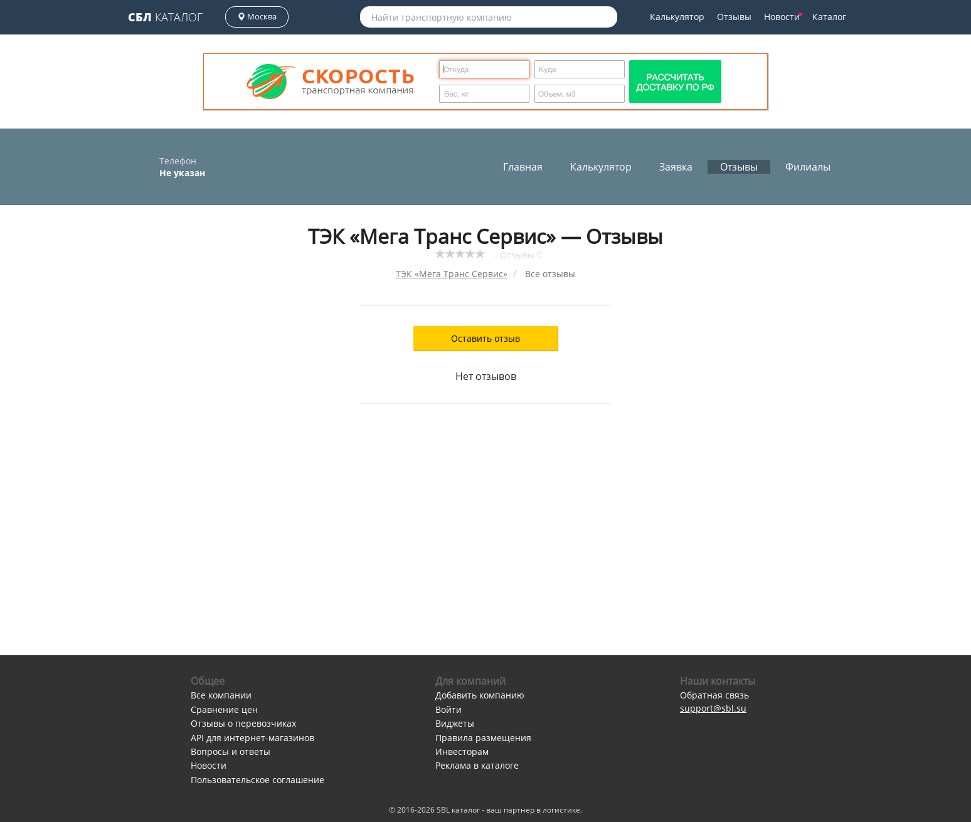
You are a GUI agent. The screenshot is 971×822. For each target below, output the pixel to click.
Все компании (221, 695)
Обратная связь (714, 695)
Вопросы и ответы (230, 751)
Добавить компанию (479, 695)
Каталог (165, 16)
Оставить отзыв (485, 338)
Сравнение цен (224, 709)
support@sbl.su (713, 708)
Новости (783, 17)
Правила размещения (483, 738)
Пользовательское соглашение (257, 780)
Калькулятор (677, 17)
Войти (448, 709)
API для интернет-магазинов (252, 738)
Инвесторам (462, 751)
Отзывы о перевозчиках (243, 723)
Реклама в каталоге (477, 765)
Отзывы (734, 17)
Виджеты (454, 723)
